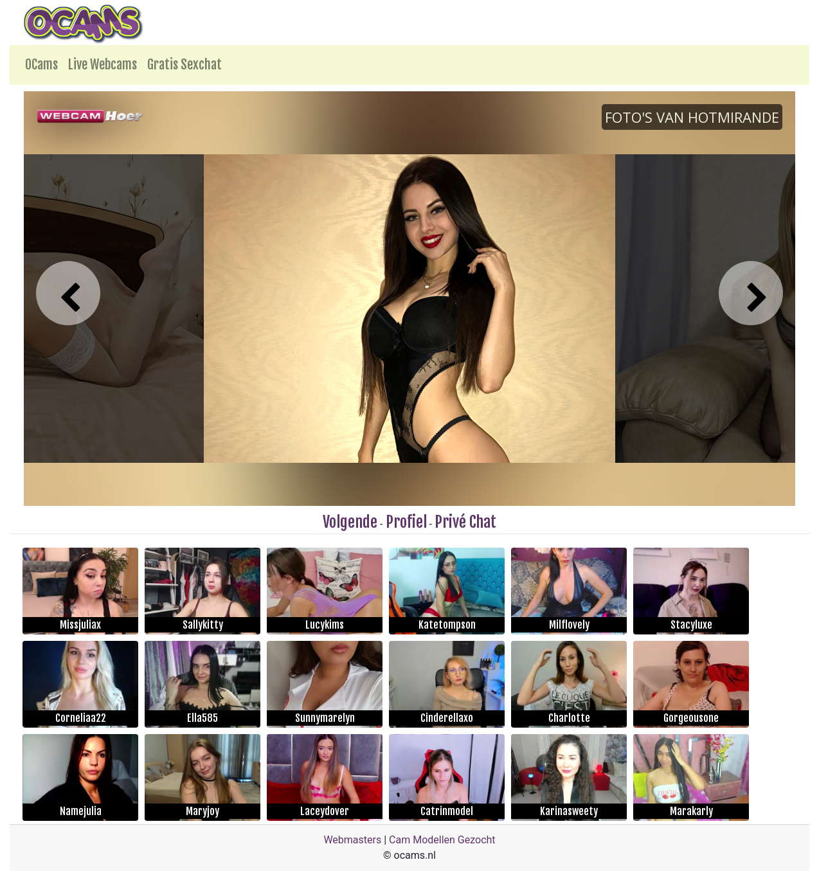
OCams (41, 65)
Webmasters (352, 840)
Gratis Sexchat (184, 65)
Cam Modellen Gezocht (442, 840)
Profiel (406, 522)
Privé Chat (465, 522)
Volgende (350, 522)
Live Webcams (102, 65)
